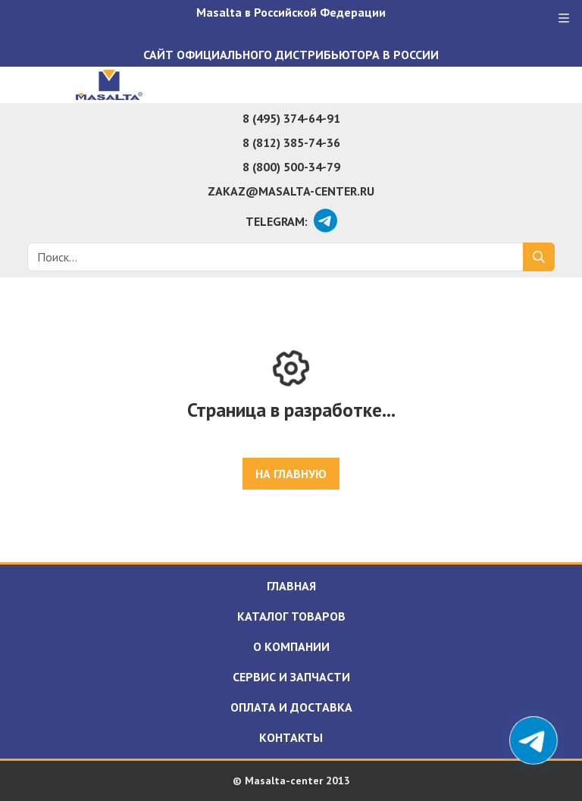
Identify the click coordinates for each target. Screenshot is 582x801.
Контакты (291, 737)
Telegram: (277, 221)
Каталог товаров (291, 616)
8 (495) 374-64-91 (291, 118)
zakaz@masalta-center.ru (291, 191)
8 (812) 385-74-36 (291, 142)
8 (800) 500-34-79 (291, 166)
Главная (291, 585)
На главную (291, 473)
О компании (291, 646)
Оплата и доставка (291, 707)
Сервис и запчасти (291, 676)
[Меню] (564, 18)
